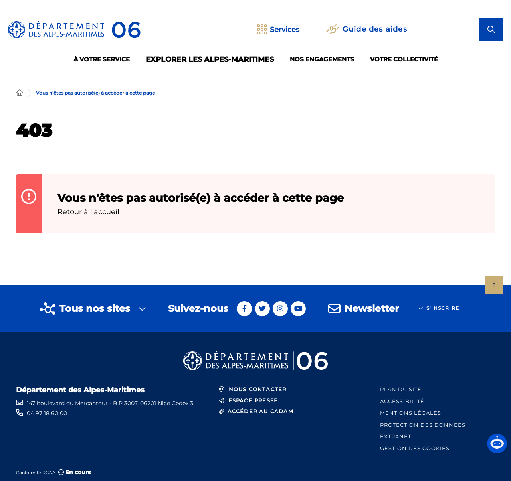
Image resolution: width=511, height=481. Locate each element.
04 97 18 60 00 (47, 413)
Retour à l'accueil (88, 211)
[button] (497, 443)
